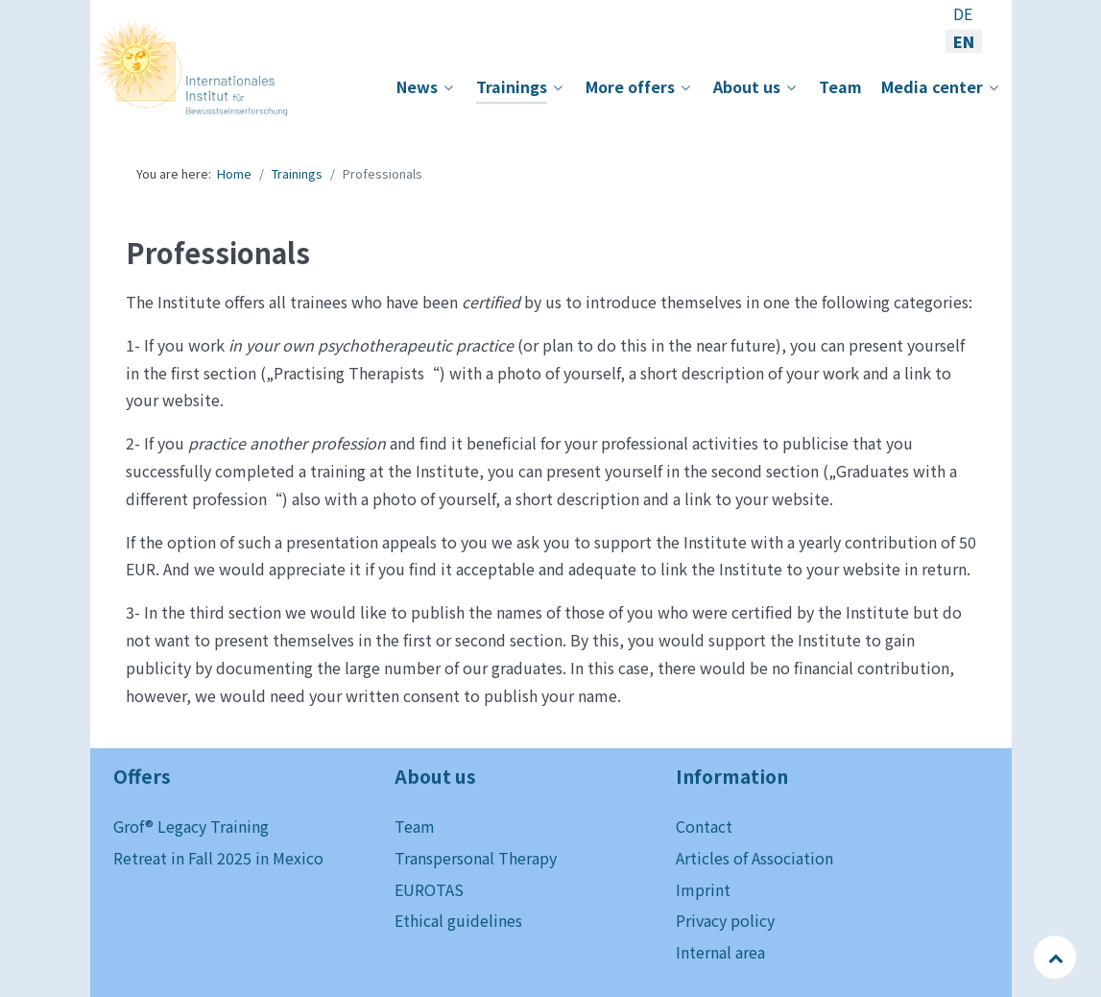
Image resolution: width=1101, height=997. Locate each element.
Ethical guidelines (458, 920)
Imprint (703, 889)
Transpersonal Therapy (476, 857)
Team (415, 826)
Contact (704, 826)
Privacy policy (725, 920)
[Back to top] (1056, 956)
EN (963, 41)
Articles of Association (754, 857)
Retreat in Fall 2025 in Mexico (218, 857)
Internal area (720, 951)
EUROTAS (429, 889)
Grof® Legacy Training (191, 826)
